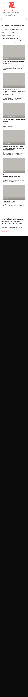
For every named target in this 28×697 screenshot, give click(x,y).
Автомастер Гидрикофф (12, 11)
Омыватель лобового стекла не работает (14, 120)
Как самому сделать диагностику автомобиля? (12, 175)
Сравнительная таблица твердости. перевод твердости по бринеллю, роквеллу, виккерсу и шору (14, 92)
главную (14, 40)
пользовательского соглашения (9, 228)
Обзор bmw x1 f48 (9, 201)
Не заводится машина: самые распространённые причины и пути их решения (13, 148)
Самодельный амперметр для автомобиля (13, 62)
